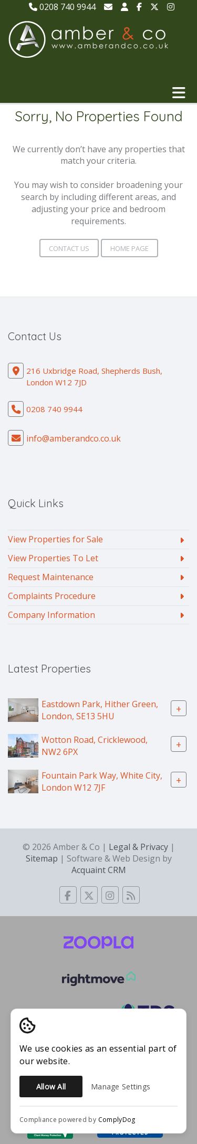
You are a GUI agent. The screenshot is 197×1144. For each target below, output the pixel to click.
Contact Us (69, 248)
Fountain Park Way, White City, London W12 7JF (102, 781)
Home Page (129, 248)
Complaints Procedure (52, 596)
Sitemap (42, 858)
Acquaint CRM (98, 870)
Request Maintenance (51, 577)
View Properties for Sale (55, 539)
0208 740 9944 (62, 7)
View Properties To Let (53, 558)
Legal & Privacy (138, 847)
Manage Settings (120, 1086)
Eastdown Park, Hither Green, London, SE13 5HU (100, 710)
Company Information (51, 615)
